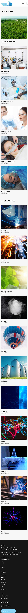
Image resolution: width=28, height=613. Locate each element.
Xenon (3, 532)
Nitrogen (4, 471)
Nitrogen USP (6, 131)
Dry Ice (3, 321)
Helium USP (5, 71)
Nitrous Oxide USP (7, 161)
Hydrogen (4, 381)
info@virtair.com (5, 557)
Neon (3, 441)
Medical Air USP (7, 101)
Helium (3, 351)
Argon (3, 261)
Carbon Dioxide (6, 291)
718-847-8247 (5, 560)
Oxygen (3, 502)
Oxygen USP (5, 192)
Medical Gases (4, 43)
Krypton (4, 411)
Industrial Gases (5, 232)
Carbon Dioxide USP (8, 41)
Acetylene (4, 231)
